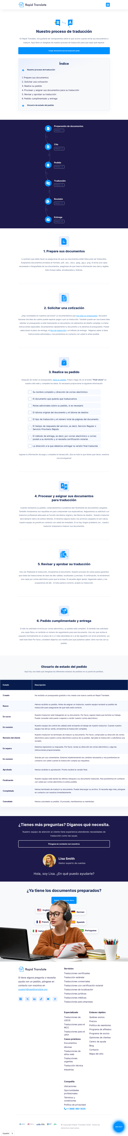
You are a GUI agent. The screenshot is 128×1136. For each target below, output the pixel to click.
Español (6, 1133)
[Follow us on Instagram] (21, 999)
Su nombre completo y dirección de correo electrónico (60, 392)
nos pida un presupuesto (86, 316)
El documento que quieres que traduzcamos (55, 398)
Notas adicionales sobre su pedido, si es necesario (58, 405)
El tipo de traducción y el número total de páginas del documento (66, 419)
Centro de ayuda (97, 1041)
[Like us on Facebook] (57, 999)
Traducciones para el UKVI (74, 1033)
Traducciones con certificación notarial (83, 985)
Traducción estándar (74, 977)
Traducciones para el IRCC (74, 1026)
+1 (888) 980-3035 (75, 1108)
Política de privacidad (75, 1104)
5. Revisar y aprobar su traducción (39, 94)
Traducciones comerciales (77, 981)
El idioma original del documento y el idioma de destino (60, 412)
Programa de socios (99, 1033)
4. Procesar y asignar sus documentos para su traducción (50, 90)
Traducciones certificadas (77, 973)
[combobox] (8, 1133)
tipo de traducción (58, 330)
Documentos (70, 1043)
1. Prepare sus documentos (35, 77)
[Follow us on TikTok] (42, 999)
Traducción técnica (73, 1065)
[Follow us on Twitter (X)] (28, 999)
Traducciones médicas (75, 997)
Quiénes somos (96, 1017)
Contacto (94, 1049)
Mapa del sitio (96, 1053)
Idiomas (68, 1047)
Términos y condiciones (70, 1099)
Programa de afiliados (100, 1029)
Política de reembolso (100, 1025)
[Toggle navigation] (108, 5)
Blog (91, 1045)
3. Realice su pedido (32, 86)
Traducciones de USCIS (72, 1019)
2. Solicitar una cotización (35, 81)
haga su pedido (59, 380)
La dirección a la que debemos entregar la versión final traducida (65, 446)
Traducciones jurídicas (75, 993)
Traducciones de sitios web (72, 1053)
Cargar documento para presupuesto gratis (64, 51)
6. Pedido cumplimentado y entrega (39, 98)
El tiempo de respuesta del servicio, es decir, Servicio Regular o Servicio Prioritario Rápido (64, 428)
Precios (93, 1021)
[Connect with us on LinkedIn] (35, 999)
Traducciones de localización (78, 989)
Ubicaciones (70, 1086)
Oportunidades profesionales (71, 1092)
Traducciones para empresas (78, 1001)
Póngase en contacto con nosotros (64, 844)
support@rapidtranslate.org (32, 989)
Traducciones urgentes (70, 1060)
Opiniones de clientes (100, 1037)
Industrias (69, 1069)
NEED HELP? (118, 1127)
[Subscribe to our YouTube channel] (49, 999)
